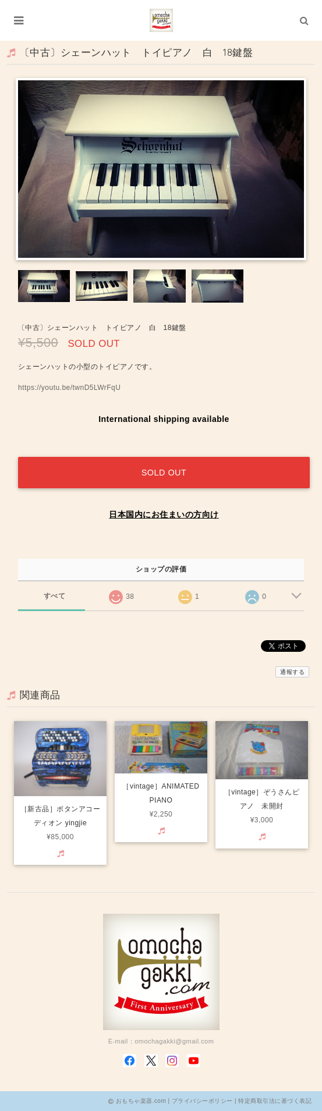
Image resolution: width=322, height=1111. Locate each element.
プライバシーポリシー (202, 1101)
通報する (292, 672)
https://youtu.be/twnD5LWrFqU (69, 388)
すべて (54, 595)
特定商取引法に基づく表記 (275, 1101)
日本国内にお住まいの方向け (163, 514)
